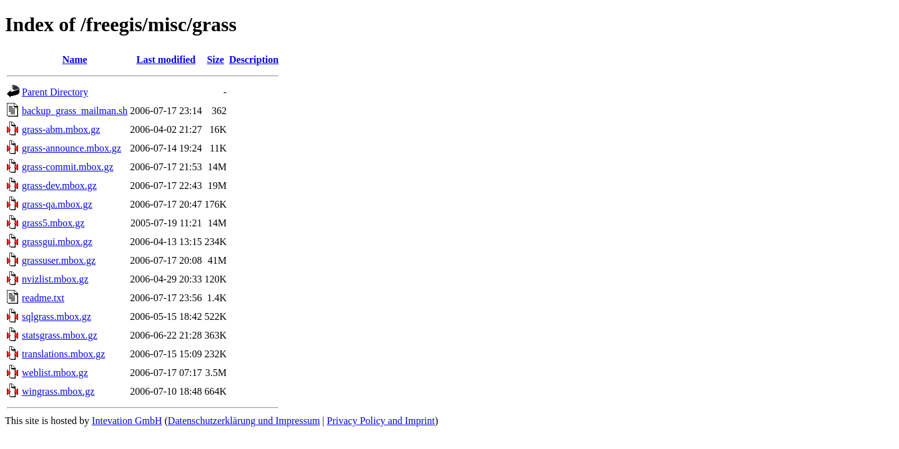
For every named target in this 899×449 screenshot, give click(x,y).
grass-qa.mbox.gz (57, 204)
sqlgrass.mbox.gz (56, 316)
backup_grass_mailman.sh (74, 110)
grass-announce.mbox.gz (71, 148)
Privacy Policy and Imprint (381, 420)
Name (74, 59)
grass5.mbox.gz (53, 223)
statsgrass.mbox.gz (59, 335)
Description (253, 59)
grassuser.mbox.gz (59, 260)
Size (215, 59)
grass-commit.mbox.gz (68, 167)
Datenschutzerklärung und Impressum (244, 420)
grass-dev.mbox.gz (59, 185)
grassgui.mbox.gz (57, 241)
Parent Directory (55, 92)
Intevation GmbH (127, 420)
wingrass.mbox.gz (58, 391)
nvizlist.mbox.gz (55, 279)
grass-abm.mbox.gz (61, 129)
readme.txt (43, 297)
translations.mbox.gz (63, 354)
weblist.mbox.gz (55, 372)
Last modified (166, 59)
